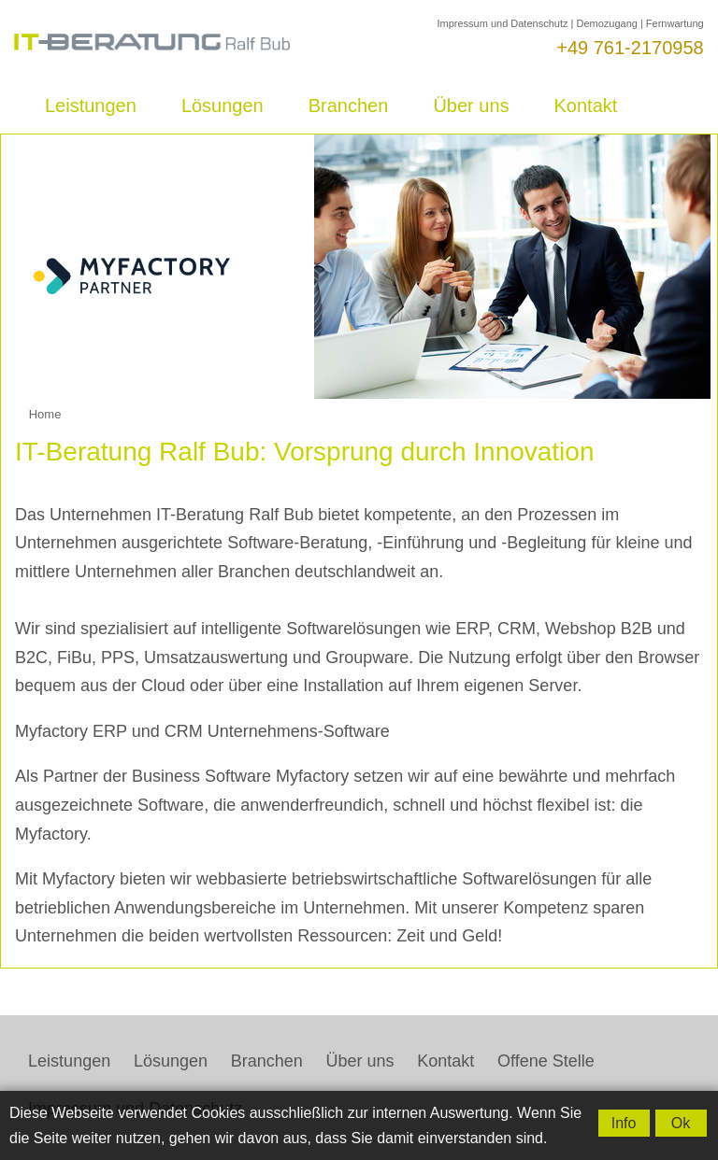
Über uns (471, 105)
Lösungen (222, 105)
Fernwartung (675, 23)
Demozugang (606, 23)
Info (624, 1123)
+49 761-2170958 (629, 47)
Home (45, 414)
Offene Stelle (546, 1061)
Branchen (349, 105)
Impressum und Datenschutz (502, 23)
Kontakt (586, 105)
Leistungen (90, 105)
